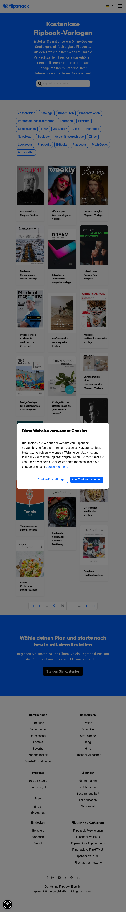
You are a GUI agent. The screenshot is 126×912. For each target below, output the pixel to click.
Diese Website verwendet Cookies (63, 433)
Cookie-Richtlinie (57, 466)
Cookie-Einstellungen (52, 479)
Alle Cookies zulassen (86, 479)
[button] (7, 904)
